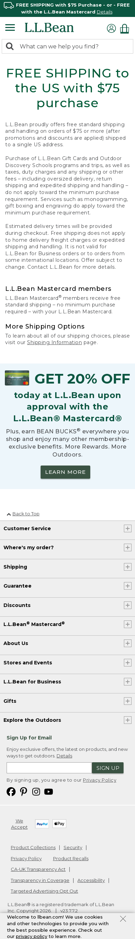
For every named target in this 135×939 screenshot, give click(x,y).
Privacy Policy (99, 780)
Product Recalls (70, 858)
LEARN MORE (65, 472)
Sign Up (107, 768)
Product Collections (33, 847)
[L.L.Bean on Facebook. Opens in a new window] (11, 791)
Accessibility (91, 880)
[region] (67, 8)
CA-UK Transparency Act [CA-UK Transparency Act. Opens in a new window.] (38, 869)
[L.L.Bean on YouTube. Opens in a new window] (48, 791)
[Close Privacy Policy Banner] (123, 919)
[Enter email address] (49, 767)
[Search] (11, 47)
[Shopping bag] (126, 28)
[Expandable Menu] (10, 28)
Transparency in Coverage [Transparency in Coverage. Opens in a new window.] (40, 880)
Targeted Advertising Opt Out (44, 891)
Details (104, 12)
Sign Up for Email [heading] (29, 738)
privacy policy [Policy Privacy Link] (31, 936)
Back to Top (23, 513)
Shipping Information (54, 342)
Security (73, 847)
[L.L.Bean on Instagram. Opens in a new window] (36, 791)
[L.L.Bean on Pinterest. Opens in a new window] (23, 791)
